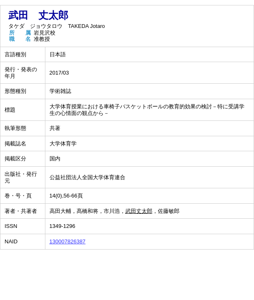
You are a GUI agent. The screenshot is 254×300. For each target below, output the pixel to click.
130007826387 (68, 241)
